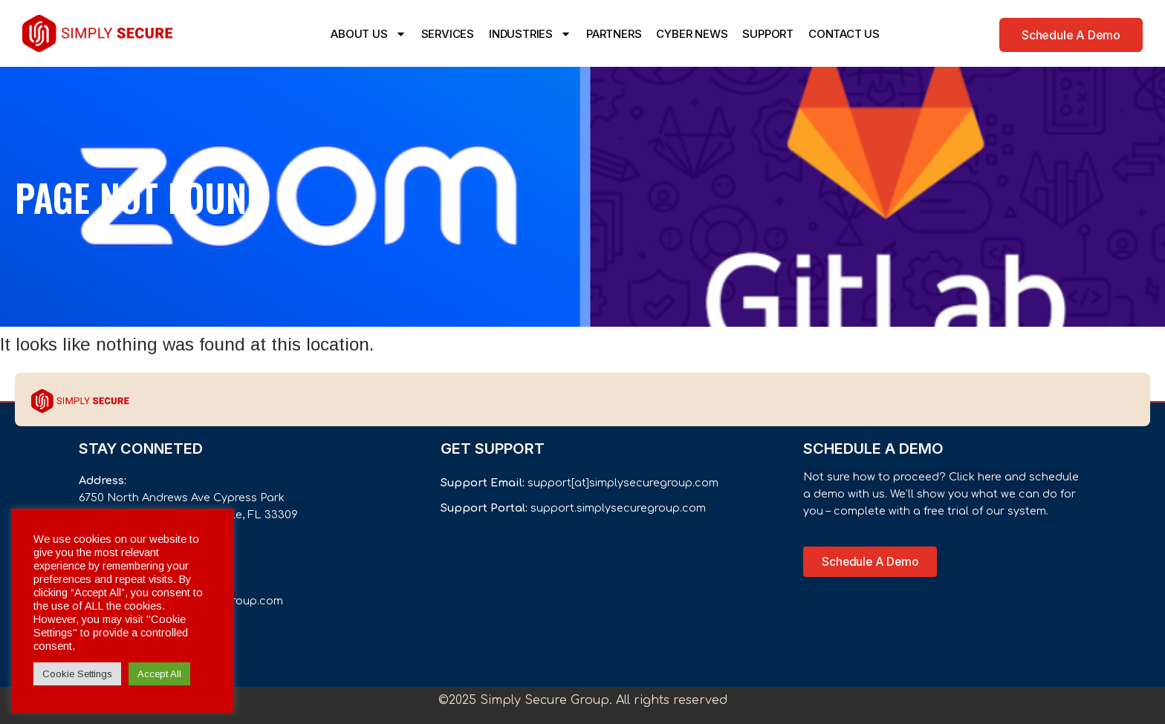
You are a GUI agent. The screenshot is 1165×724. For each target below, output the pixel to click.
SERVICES (447, 34)
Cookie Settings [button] (77, 673)
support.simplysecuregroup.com (618, 508)
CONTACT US (844, 34)
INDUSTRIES (530, 34)
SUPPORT (768, 34)
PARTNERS (613, 34)
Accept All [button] (159, 673)
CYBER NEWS (691, 34)
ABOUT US (368, 34)
